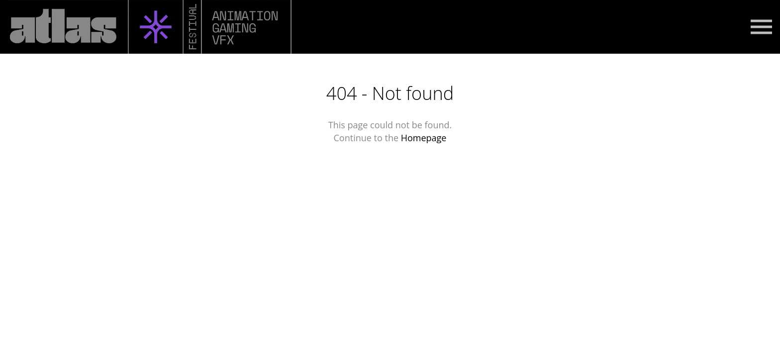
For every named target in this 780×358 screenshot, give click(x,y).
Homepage (424, 138)
